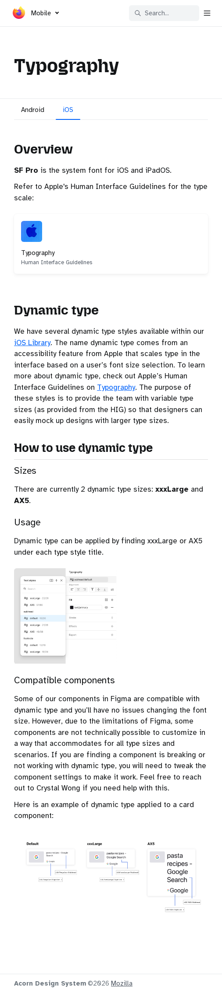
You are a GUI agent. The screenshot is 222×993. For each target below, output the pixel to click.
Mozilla (121, 983)
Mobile (41, 13)
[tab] (32, 111)
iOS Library (32, 342)
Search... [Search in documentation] (151, 13)
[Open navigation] (207, 13)
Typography (116, 387)
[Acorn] (18, 14)
